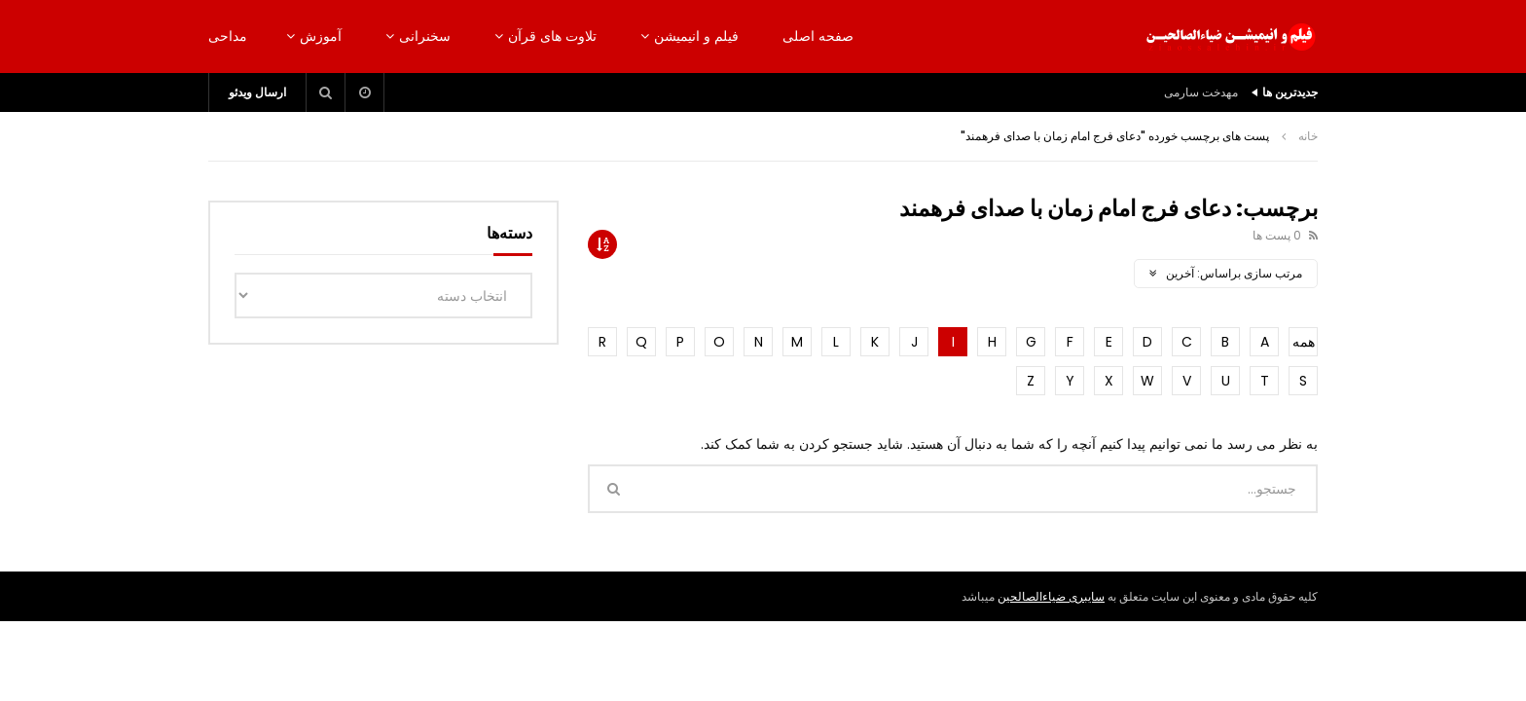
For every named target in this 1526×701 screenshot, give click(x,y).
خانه (1308, 136)
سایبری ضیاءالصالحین (1051, 596)
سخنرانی (425, 36)
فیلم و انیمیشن (696, 36)
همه (1303, 341)
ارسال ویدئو (257, 92)
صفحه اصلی (818, 36)
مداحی (227, 36)
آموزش (321, 36)
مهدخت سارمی (1201, 92)
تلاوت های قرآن (552, 36)
